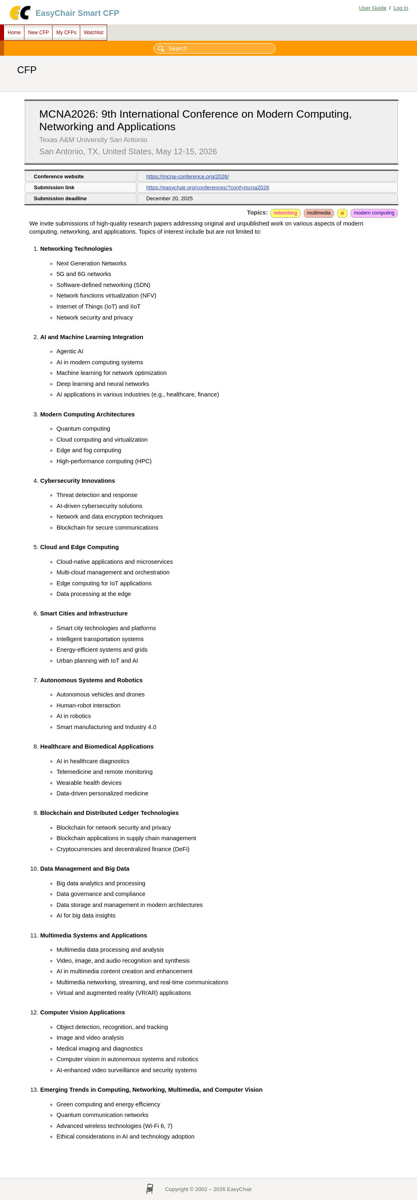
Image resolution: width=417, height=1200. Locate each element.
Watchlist (93, 32)
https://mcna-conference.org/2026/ (187, 176)
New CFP (38, 32)
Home (14, 32)
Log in (400, 8)
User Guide (372, 8)
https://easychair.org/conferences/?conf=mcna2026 (207, 187)
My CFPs (66, 32)
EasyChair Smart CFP (77, 13)
